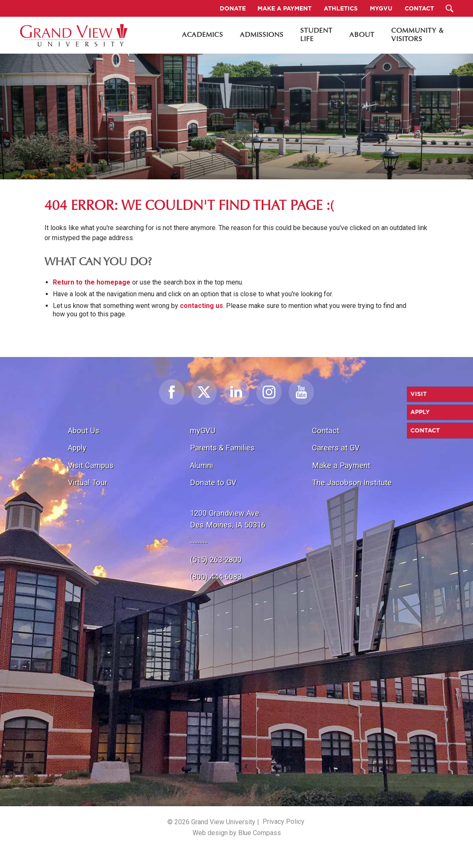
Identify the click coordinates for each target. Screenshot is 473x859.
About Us (83, 430)
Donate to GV (213, 482)
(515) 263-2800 (216, 559)
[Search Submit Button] (449, 8)
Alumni (201, 465)
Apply (77, 447)
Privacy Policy (283, 821)
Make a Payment (341, 465)
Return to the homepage (91, 282)
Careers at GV (336, 447)
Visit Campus (91, 465)
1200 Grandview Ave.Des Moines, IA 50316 (227, 519)
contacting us (201, 306)
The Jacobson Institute (352, 482)
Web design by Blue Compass (236, 833)
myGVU (203, 430)
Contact (325, 430)
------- (199, 542)
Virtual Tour (87, 482)
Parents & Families (222, 447)
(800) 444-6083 (216, 576)
